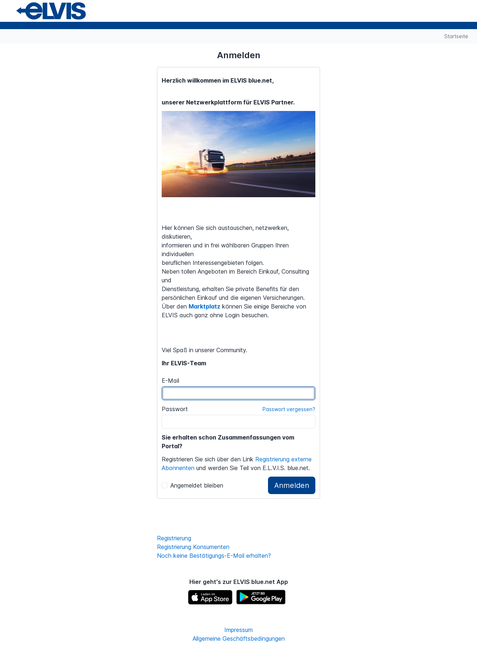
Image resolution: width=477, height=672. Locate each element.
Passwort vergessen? (289, 409)
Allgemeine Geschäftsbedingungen (239, 638)
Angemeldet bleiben (192, 485)
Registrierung (174, 538)
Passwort (175, 409)
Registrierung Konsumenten (193, 546)
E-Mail (170, 380)
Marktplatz (204, 306)
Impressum (238, 629)
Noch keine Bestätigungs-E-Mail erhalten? (214, 555)
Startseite (456, 36)
